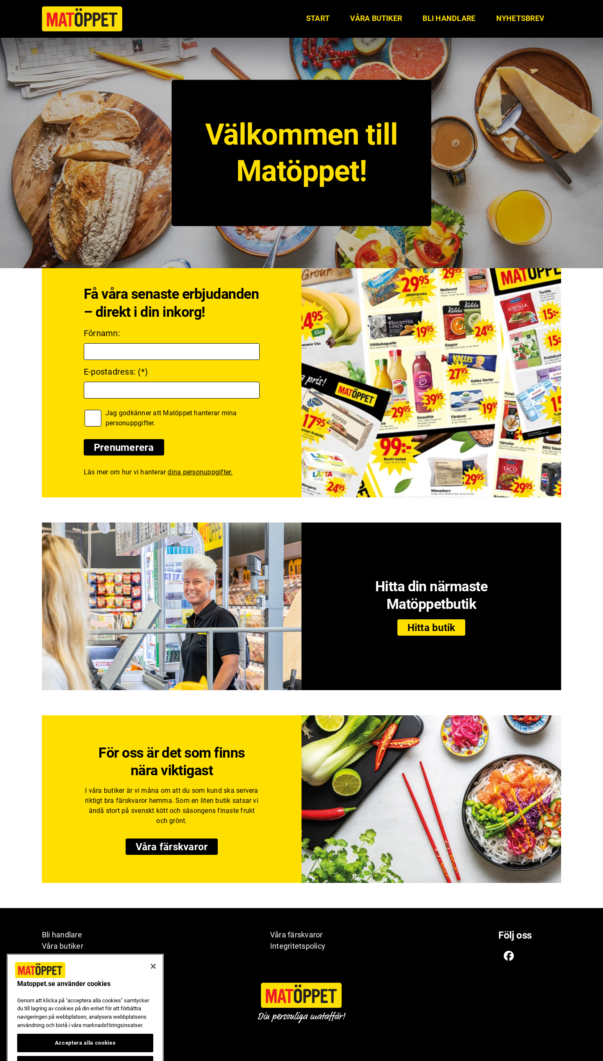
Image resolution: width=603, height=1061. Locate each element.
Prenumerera (124, 447)
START (318, 18)
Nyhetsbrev (520, 18)
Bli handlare (449, 18)
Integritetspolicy (297, 946)
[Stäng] (153, 977)
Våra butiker (376, 18)
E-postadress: (110, 372)
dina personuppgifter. (200, 472)
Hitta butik (431, 628)
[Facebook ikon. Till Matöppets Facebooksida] (508, 955)
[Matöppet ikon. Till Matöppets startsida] (82, 18)
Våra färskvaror (172, 847)
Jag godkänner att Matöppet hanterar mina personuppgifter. (171, 418)
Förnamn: (102, 333)
